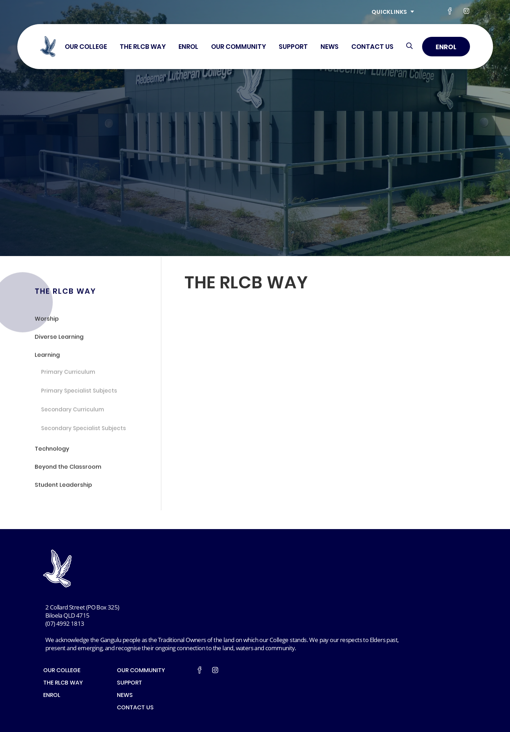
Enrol (446, 47)
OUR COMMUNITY (238, 47)
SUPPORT (293, 47)
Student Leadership (63, 486)
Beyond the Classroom (68, 468)
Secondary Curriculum (72, 411)
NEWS (330, 47)
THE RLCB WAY (143, 47)
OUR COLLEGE (86, 47)
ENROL (188, 47)
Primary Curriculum (68, 374)
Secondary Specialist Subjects (83, 430)
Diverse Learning (59, 338)
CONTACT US (372, 47)
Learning (47, 357)
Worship (47, 320)
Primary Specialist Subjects (79, 393)
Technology (52, 450)
